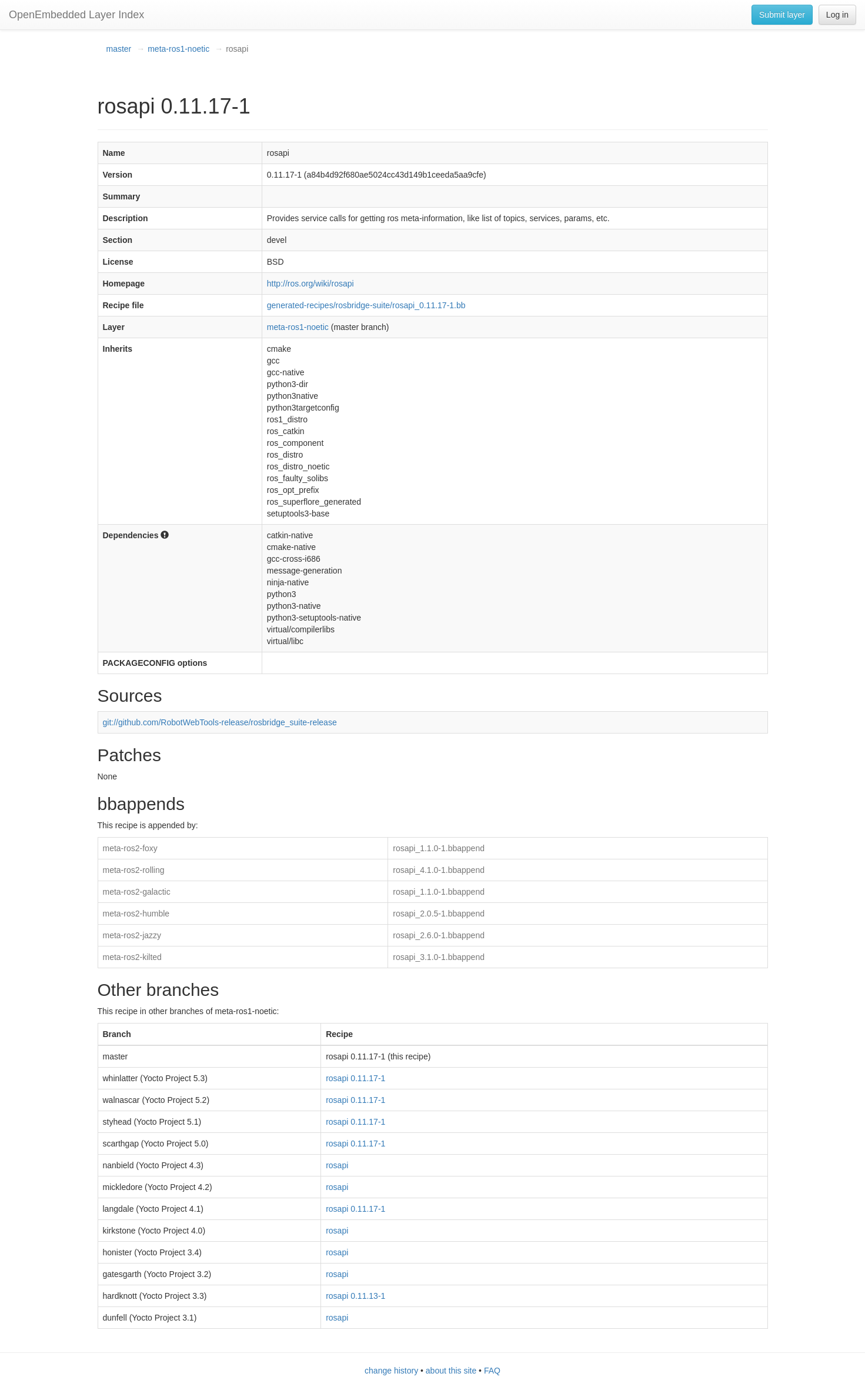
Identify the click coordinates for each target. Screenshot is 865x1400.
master (119, 49)
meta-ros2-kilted (132, 957)
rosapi (337, 1165)
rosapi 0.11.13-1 (355, 1296)
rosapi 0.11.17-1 (355, 1078)
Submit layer (782, 14)
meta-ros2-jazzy (132, 935)
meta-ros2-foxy (130, 848)
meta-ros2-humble (136, 913)
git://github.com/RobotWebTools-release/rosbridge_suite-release (220, 722)
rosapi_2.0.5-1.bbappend (439, 913)
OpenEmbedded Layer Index (76, 15)
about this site (451, 1370)
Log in (837, 14)
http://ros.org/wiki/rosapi (310, 283)
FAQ (492, 1370)
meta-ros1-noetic (178, 49)
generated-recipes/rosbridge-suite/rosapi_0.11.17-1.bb (366, 305)
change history (391, 1370)
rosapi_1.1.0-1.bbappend (439, 848)
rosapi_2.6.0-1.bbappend (439, 935)
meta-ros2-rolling (134, 870)
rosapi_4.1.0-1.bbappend (439, 870)
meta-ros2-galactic (137, 891)
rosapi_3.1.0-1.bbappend (439, 957)
